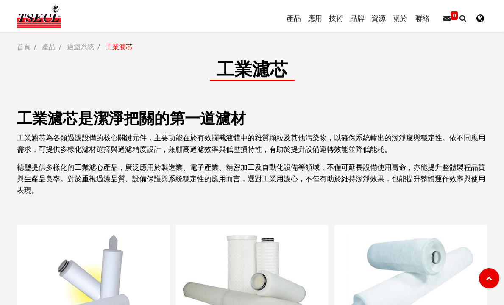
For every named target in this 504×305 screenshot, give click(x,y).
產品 (49, 47)
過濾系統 (80, 47)
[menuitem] (357, 18)
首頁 (24, 47)
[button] (462, 18)
